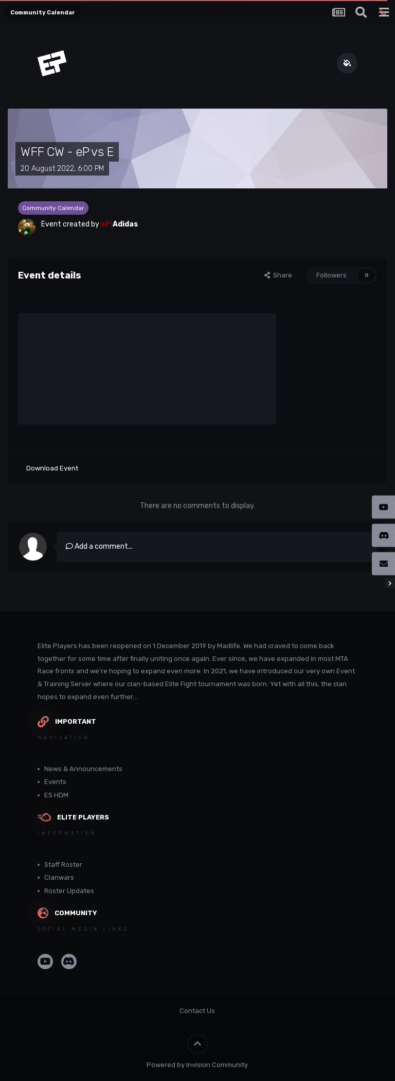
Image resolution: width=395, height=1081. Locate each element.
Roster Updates (69, 891)
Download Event (52, 468)
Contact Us (197, 1011)
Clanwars (59, 877)
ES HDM (56, 795)
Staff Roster (63, 864)
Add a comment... (99, 546)
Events (55, 782)
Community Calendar (53, 208)
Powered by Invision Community (197, 1065)
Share (278, 275)
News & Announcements (83, 769)
